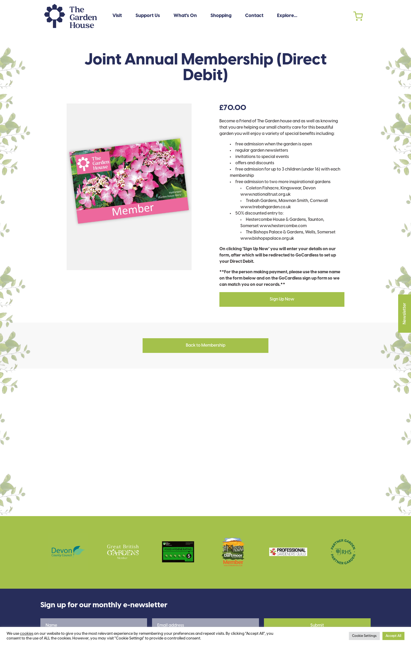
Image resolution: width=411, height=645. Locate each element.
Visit (117, 15)
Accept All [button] (393, 636)
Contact (254, 15)
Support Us (148, 15)
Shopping (220, 15)
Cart (358, 16)
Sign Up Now (282, 299)
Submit (317, 625)
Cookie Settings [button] (364, 636)
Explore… (287, 15)
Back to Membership (205, 345)
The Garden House (70, 16)
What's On (185, 15)
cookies (26, 634)
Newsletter (404, 301)
